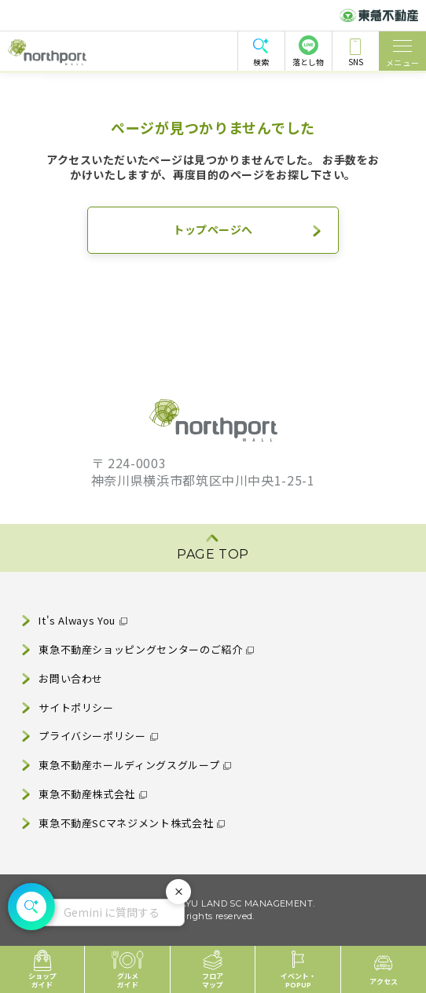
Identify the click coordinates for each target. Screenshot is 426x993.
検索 (261, 62)
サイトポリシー (76, 707)
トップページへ (213, 229)
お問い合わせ (71, 678)
